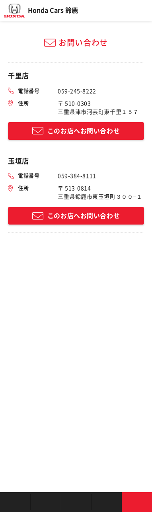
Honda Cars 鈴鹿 (53, 10)
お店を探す (15, 502)
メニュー (141, 10)
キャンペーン (106, 502)
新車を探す (45, 502)
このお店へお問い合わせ (83, 131)
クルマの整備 (76, 502)
